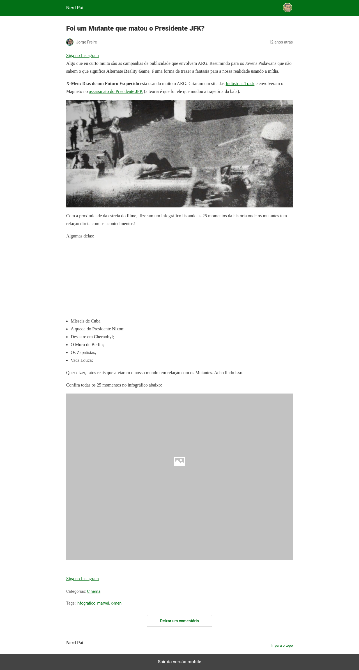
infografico (86, 603)
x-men (116, 603)
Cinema (93, 591)
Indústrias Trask (240, 83)
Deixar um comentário (179, 621)
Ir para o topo (282, 645)
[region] (108, 279)
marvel (103, 603)
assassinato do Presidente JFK (116, 91)
